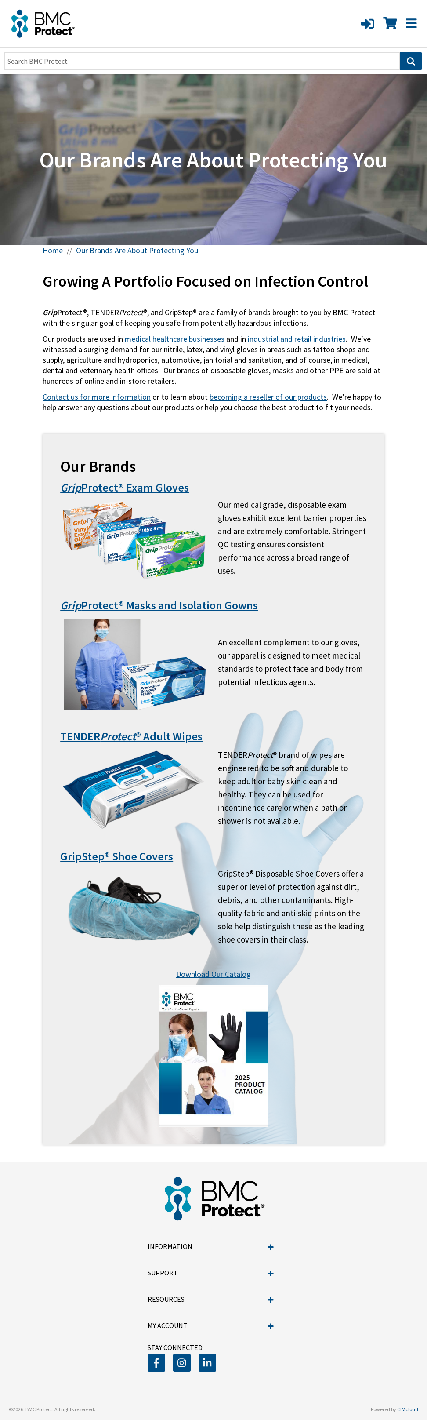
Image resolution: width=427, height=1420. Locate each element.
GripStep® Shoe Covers (116, 856)
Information (211, 1246)
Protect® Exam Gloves (124, 487)
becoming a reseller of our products (268, 397)
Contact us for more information (97, 397)
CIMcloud (407, 1409)
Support (211, 1273)
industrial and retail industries (297, 339)
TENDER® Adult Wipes (131, 736)
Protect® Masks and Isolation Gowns (159, 605)
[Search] (411, 61)
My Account (211, 1325)
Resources (211, 1299)
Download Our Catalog (213, 974)
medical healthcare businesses (174, 339)
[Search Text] (202, 61)
